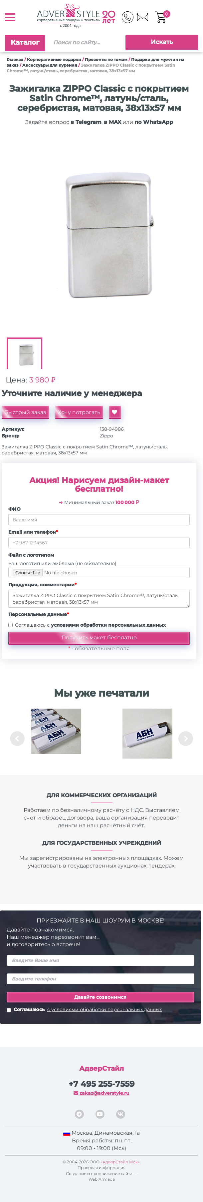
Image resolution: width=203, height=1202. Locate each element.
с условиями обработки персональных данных (104, 1009)
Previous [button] (17, 738)
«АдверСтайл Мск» (120, 1161)
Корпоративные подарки (54, 59)
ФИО (14, 509)
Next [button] (185, 738)
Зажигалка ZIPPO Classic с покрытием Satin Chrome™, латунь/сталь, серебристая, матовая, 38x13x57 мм (99, 599)
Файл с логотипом (31, 555)
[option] (99, 238)
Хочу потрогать (79, 412)
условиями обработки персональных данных (108, 625)
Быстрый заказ (25, 412)
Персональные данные (38, 614)
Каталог (25, 42)
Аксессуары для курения (49, 65)
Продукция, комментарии (42, 585)
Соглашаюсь (84, 1010)
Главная (15, 59)
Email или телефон (33, 532)
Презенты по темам (106, 59)
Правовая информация (101, 1167)
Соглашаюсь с (90, 625)
